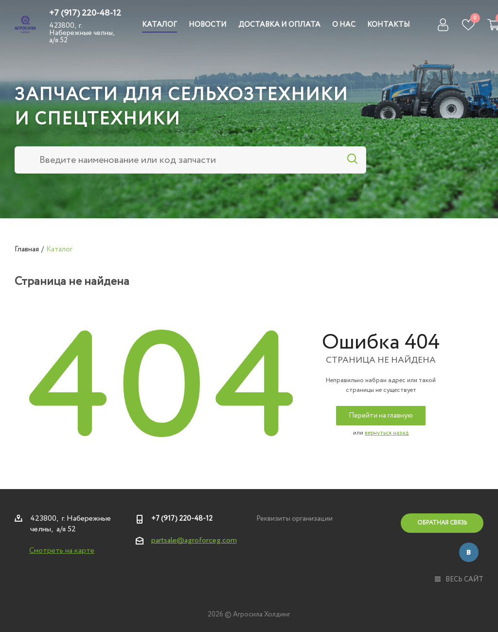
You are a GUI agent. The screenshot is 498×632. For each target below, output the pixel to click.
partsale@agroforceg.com (194, 540)
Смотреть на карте (61, 550)
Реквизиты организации (294, 519)
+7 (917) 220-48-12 (85, 13)
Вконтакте (469, 552)
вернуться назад (387, 433)
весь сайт (459, 579)
